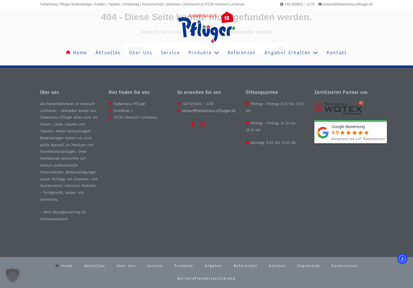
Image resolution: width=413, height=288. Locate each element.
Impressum (308, 265)
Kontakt (337, 52)
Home (76, 52)
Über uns (140, 52)
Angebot (213, 265)
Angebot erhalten (291, 52)
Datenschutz (345, 265)
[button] (12, 275)
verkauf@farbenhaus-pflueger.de (348, 4)
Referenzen (242, 52)
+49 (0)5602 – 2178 (298, 4)
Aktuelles (108, 52)
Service (170, 52)
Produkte (203, 52)
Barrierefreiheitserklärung (206, 278)
